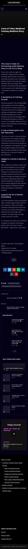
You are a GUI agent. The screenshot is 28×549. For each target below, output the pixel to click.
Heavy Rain (6, 428)
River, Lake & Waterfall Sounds (14, 480)
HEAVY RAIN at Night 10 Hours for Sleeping (12, 445)
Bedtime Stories (7, 485)
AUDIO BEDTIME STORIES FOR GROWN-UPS (11, 286)
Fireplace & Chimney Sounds (13, 474)
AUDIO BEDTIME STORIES (14, 283)
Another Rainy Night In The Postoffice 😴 (18, 320)
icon (14, 433)
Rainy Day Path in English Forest (18, 406)
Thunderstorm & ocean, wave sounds (18, 396)
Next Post (3, 304)
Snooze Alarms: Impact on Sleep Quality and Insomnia (15, 307)
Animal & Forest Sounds (12, 482)
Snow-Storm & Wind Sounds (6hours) (17, 385)
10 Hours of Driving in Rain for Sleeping (17, 375)
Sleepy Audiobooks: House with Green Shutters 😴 (17, 342)
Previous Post (4, 294)
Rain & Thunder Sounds (11, 468)
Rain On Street (7, 430)
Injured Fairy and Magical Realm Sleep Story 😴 (17, 331)
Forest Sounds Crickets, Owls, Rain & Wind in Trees (14, 5)
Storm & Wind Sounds (11, 477)
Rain (19, 428)
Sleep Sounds (6, 442)
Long (10, 428)
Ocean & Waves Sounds (12, 471)
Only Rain (15, 428)
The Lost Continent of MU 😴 (14, 298)
